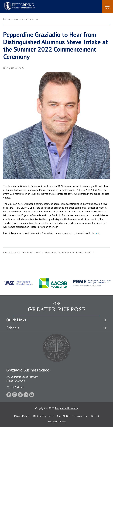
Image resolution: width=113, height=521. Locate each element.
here (97, 233)
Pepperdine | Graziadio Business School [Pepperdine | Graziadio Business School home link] (15, 4)
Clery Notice (63, 416)
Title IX (95, 416)
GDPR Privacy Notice (43, 416)
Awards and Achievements (59, 252)
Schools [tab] (12, 327)
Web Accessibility (56, 421)
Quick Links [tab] (16, 319)
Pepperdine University (66, 408)
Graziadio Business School (18, 252)
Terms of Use (80, 416)
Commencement (85, 252)
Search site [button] (56, 4)
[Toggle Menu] (107, 6)
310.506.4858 (15, 387)
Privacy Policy (21, 416)
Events (39, 252)
